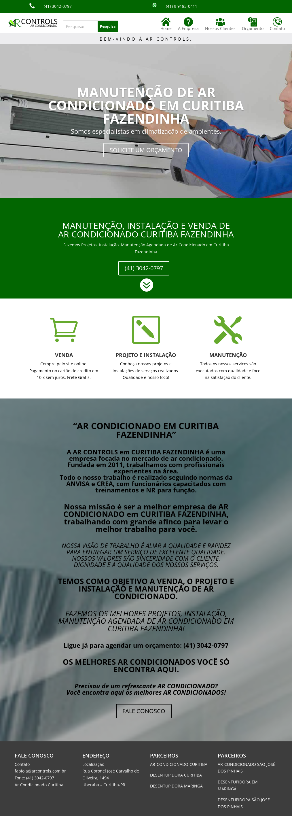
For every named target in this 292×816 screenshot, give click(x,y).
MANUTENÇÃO (228, 355)
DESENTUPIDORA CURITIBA (176, 775)
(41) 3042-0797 (144, 268)
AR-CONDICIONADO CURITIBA (178, 764)
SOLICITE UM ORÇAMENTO (146, 150)
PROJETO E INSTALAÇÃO (146, 355)
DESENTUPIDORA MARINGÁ (176, 786)
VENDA (64, 355)
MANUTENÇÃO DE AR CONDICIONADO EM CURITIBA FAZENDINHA (146, 105)
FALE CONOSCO (143, 711)
